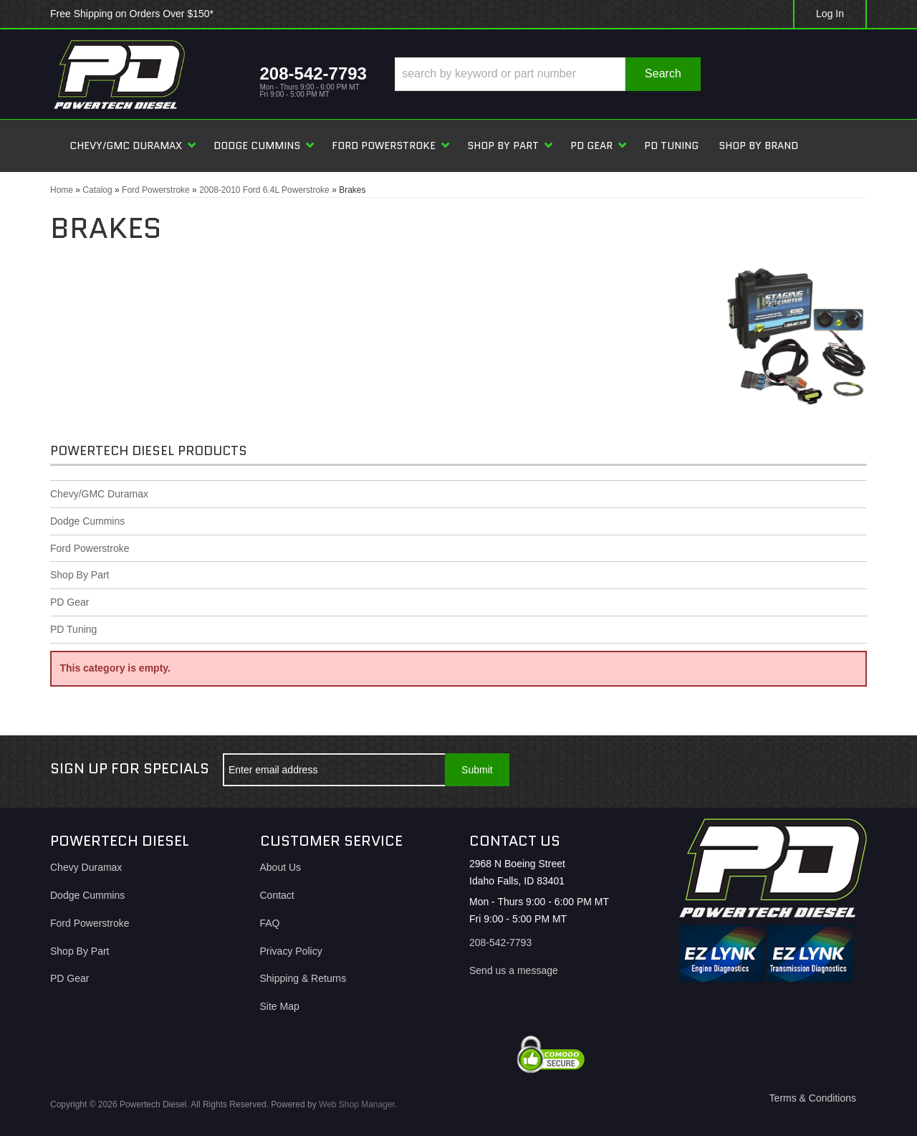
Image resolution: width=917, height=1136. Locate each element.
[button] (548, 74)
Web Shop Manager (357, 1104)
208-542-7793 (500, 942)
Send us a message (513, 970)
